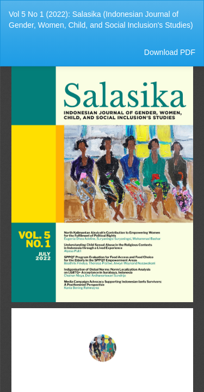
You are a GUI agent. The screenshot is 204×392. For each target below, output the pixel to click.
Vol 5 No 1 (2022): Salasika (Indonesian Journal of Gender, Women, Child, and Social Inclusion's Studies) (101, 19)
